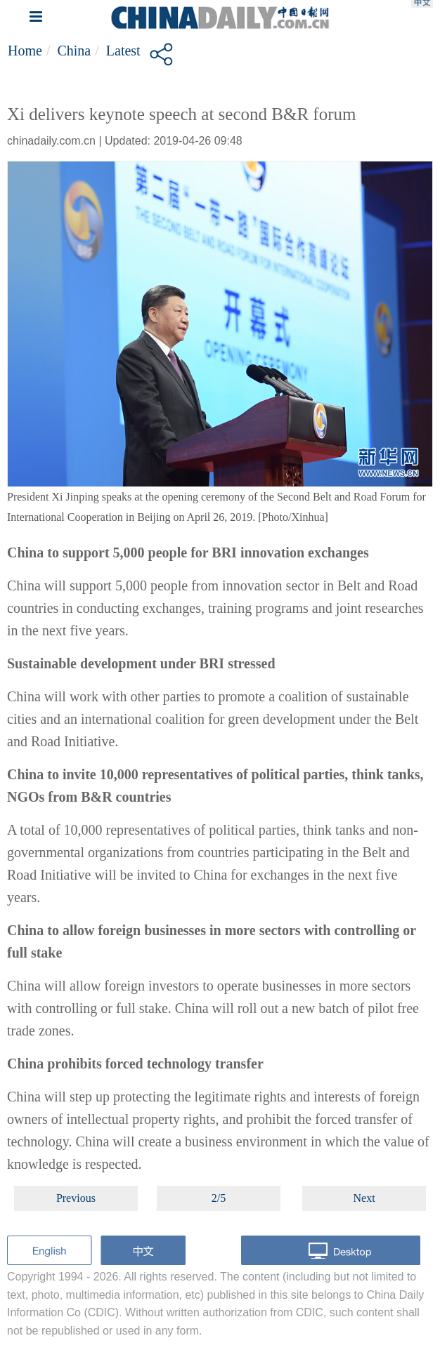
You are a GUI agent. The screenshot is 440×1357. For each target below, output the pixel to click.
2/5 (219, 1198)
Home (25, 50)
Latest (123, 50)
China (74, 50)
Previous (76, 1198)
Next (364, 1198)
